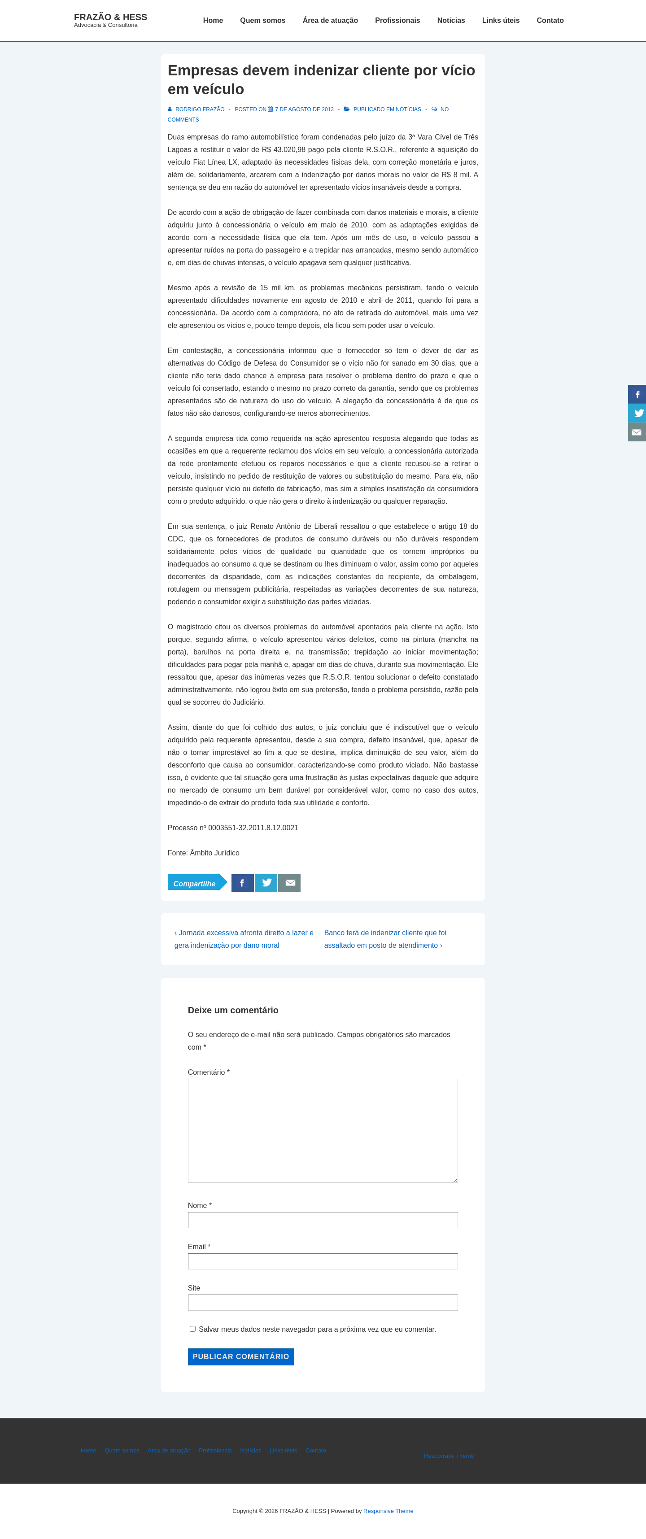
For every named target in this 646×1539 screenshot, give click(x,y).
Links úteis (501, 20)
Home (213, 20)
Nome (197, 1205)
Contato (550, 20)
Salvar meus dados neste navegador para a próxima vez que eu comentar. (317, 1329)
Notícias (451, 20)
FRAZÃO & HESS (110, 17)
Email (197, 1247)
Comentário (209, 1072)
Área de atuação (330, 20)
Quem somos (262, 20)
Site (194, 1288)
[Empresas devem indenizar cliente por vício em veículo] (304, 109)
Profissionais (397, 20)
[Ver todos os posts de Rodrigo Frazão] (197, 109)
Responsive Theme (449, 1455)
